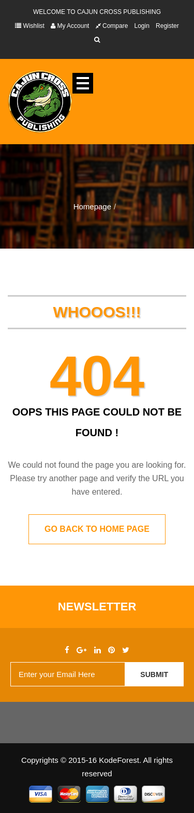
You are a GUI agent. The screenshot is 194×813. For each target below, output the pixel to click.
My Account (70, 25)
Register (167, 25)
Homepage (92, 206)
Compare (112, 25)
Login (142, 25)
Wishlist (29, 25)
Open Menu (82, 83)
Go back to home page (97, 529)
